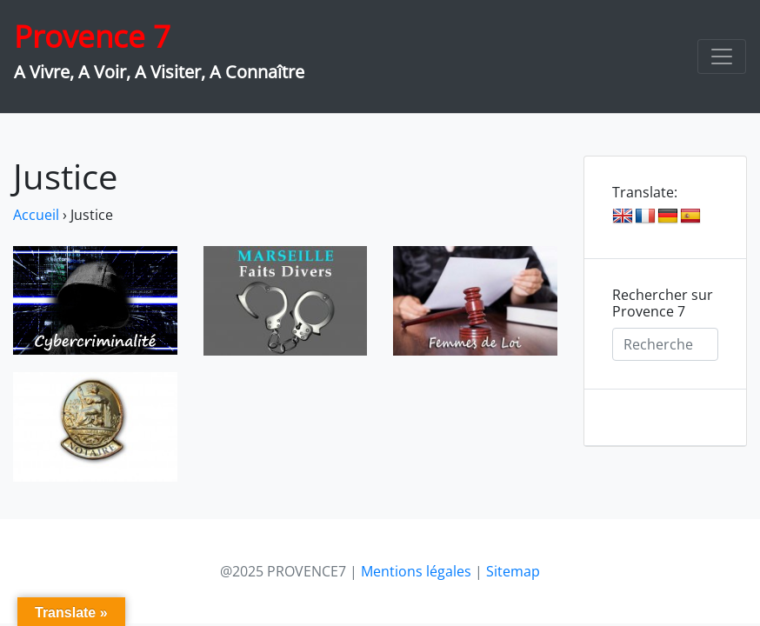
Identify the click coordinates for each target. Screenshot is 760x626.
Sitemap (513, 571)
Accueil (36, 214)
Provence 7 (92, 36)
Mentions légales (416, 571)
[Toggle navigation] (721, 56)
